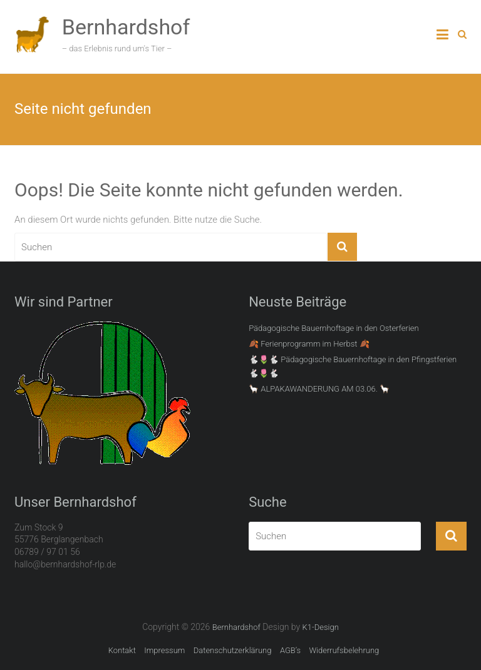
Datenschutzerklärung (233, 650)
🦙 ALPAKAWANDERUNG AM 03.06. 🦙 (319, 388)
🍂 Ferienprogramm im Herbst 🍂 (309, 343)
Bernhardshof (126, 26)
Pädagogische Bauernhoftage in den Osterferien (334, 328)
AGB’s (290, 650)
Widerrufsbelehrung (344, 650)
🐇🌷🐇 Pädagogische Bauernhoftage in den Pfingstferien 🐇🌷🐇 (353, 366)
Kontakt (122, 650)
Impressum (164, 650)
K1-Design (321, 627)
